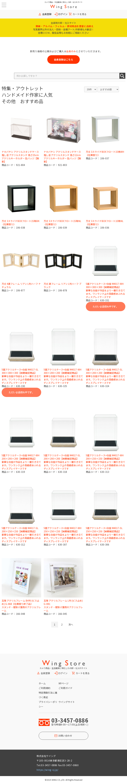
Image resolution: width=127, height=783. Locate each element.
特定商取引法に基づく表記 (48, 695)
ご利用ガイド (65, 688)
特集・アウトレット (22, 88)
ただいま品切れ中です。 (105, 306)
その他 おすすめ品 (22, 101)
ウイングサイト (67, 702)
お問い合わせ (65, 735)
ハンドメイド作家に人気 (27, 94)
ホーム (42, 683)
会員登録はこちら (63, 59)
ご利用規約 (44, 688)
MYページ (63, 683)
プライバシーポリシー (48, 704)
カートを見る (79, 14)
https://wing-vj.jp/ (47, 769)
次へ (70, 624)
